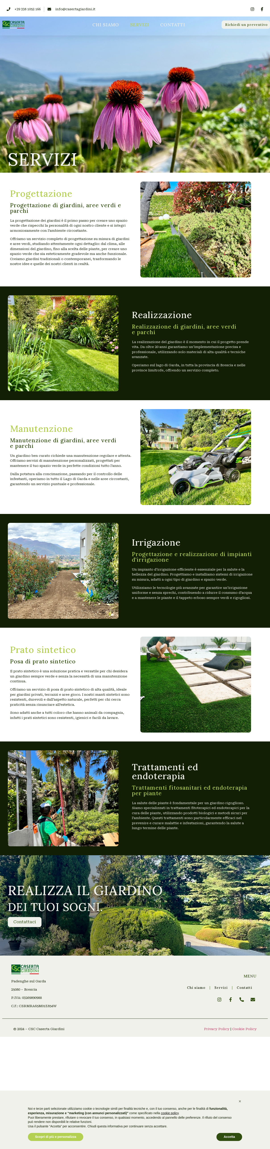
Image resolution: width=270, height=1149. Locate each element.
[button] (239, 1101)
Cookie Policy (244, 1029)
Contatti (172, 24)
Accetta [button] (229, 1137)
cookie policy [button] (170, 1113)
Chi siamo (105, 24)
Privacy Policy (216, 1029)
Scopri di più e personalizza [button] (55, 1137)
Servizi (139, 24)
